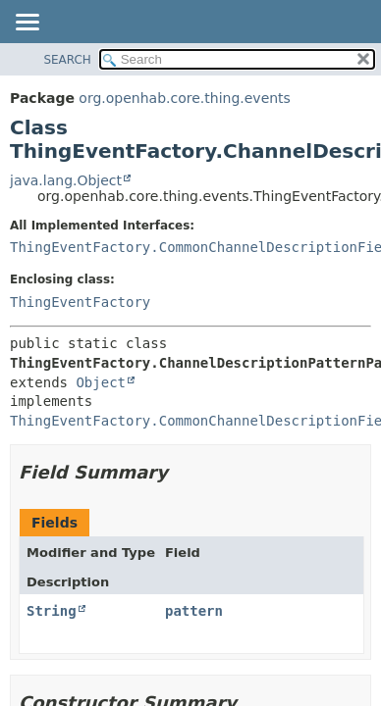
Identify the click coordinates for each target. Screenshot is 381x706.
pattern (194, 611)
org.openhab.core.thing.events (185, 98)
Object (101, 382)
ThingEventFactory (80, 302)
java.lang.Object (66, 180)
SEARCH (67, 60)
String (52, 611)
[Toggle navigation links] (26, 23)
